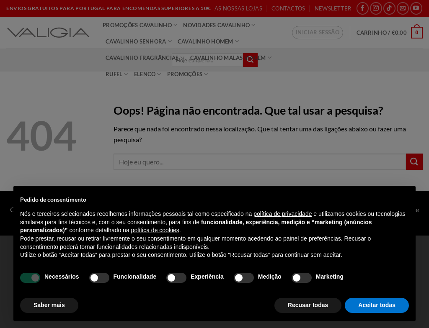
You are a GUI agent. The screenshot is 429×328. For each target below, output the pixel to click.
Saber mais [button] (49, 305)
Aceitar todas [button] (376, 305)
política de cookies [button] (155, 230)
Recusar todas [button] (308, 305)
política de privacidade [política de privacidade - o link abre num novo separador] (282, 213)
